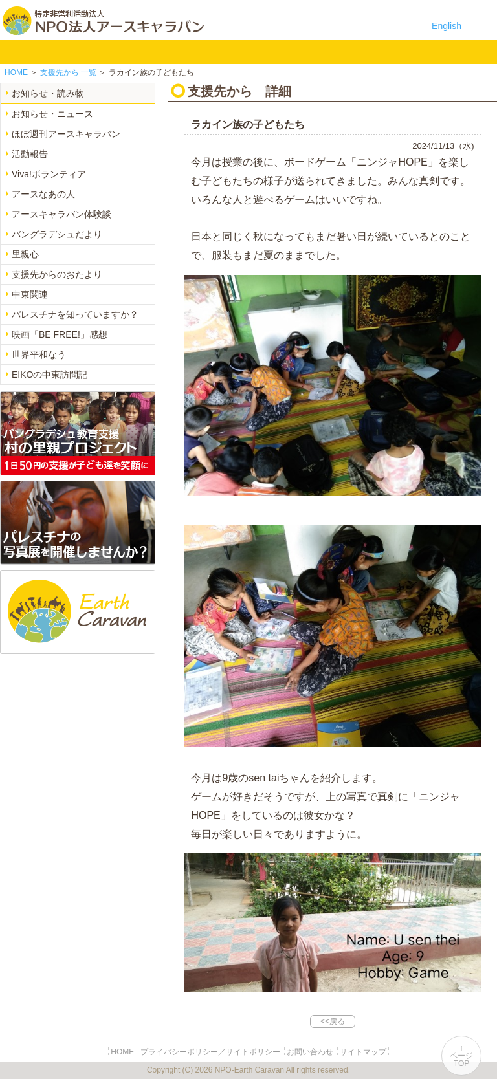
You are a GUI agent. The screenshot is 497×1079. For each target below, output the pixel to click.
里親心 (25, 254)
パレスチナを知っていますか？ (75, 314)
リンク (377, 51)
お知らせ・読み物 (48, 93)
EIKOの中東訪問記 (49, 374)
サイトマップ (363, 1051)
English (446, 26)
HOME (16, 51)
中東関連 (30, 294)
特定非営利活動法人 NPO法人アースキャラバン (103, 20)
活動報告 (30, 153)
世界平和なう (39, 354)
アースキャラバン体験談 (61, 214)
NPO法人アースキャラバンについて (72, 51)
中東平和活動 (213, 51)
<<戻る (332, 1021)
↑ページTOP (461, 1055)
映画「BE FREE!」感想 (59, 334)
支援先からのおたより (57, 274)
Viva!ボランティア (49, 174)
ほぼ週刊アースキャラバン (66, 133)
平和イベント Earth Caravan (173, 51)
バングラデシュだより (57, 234)
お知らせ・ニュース (52, 113)
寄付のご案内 (295, 51)
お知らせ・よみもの (254, 51)
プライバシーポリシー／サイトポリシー (210, 1051)
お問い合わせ (336, 51)
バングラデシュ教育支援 (132, 51)
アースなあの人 (43, 194)
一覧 (68, 72)
